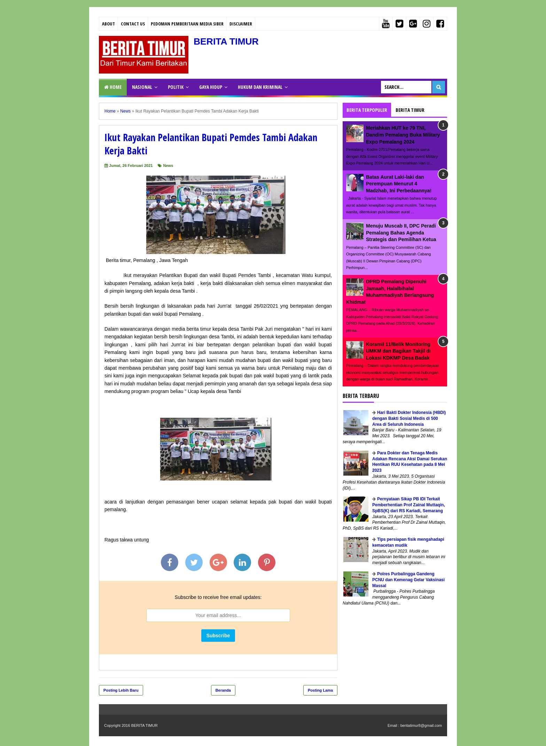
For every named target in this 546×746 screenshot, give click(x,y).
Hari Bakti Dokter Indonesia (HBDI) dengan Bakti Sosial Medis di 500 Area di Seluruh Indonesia (409, 418)
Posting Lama (320, 690)
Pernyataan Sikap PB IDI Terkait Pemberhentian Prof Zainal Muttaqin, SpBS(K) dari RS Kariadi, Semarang (408, 505)
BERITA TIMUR (228, 41)
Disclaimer (240, 24)
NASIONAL (142, 87)
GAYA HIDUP (210, 87)
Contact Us (133, 24)
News (168, 165)
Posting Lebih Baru (121, 690)
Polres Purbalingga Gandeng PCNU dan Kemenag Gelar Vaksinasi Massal (408, 579)
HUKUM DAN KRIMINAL (260, 87)
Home (113, 87)
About (108, 24)
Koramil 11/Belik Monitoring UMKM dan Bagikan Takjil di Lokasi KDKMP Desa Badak (398, 351)
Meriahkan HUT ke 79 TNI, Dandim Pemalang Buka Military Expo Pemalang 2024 (403, 134)
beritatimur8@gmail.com (421, 725)
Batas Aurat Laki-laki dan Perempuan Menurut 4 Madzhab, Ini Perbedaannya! (398, 183)
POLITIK (176, 87)
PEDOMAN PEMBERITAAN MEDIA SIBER (187, 24)
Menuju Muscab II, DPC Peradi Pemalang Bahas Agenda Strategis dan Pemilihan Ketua (401, 232)
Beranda (223, 690)
